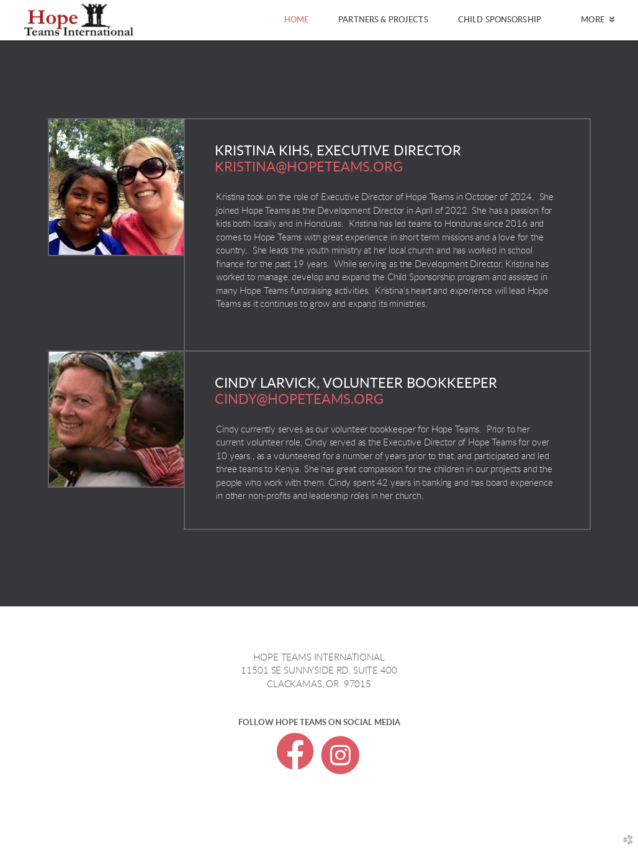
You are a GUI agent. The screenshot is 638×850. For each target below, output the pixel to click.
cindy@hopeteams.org (299, 399)
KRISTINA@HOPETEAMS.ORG (309, 167)
